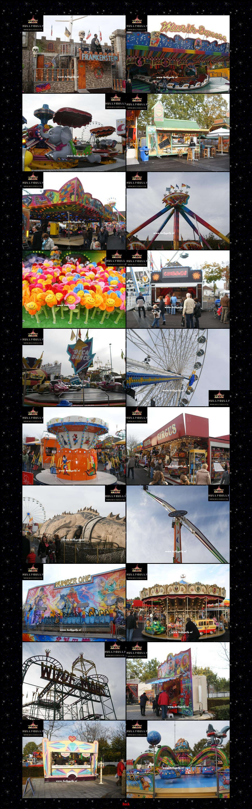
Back (126, 804)
